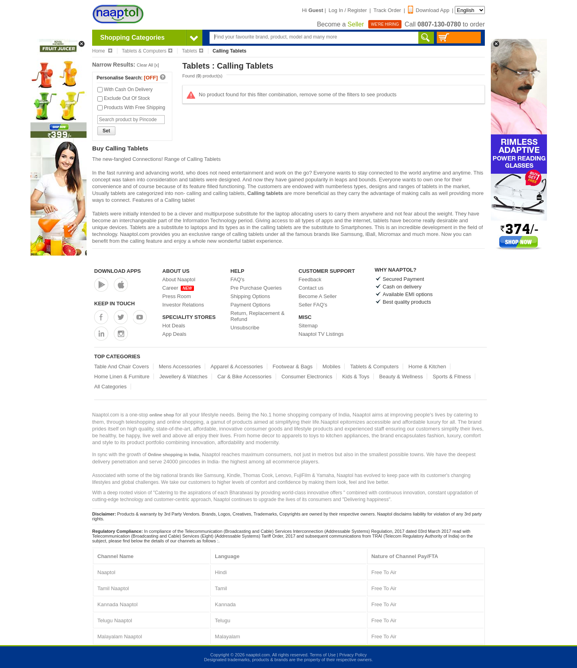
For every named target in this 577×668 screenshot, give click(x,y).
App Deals (174, 334)
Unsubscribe (244, 328)
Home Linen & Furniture (121, 377)
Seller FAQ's (313, 305)
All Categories (110, 387)
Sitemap (308, 326)
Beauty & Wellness (401, 377)
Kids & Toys (355, 377)
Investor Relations (183, 305)
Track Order (387, 10)
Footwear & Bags (292, 366)
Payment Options (250, 305)
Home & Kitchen (427, 366)
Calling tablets (265, 193)
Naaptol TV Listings (321, 334)
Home (102, 51)
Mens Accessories (180, 366)
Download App (429, 10)
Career (178, 288)
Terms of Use (323, 654)
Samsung (352, 234)
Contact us (311, 288)
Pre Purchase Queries (256, 288)
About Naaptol (178, 279)
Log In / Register (348, 10)
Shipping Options (250, 296)
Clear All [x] (148, 65)
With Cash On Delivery (125, 89)
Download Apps (117, 271)
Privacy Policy (353, 654)
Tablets (192, 51)
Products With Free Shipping (131, 107)
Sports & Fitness (452, 377)
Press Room (176, 296)
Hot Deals (173, 326)
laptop (282, 214)
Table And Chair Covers (121, 366)
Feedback (310, 279)
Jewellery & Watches (183, 377)
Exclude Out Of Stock (123, 98)
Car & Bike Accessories (244, 377)
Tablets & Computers (147, 51)
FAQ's (237, 279)
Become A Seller (318, 296)
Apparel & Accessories (237, 366)
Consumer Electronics (306, 377)
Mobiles (332, 366)
